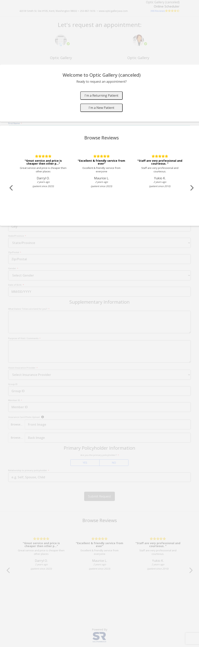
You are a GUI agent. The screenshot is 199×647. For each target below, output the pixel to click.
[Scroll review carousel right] (192, 188)
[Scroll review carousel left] (12, 188)
